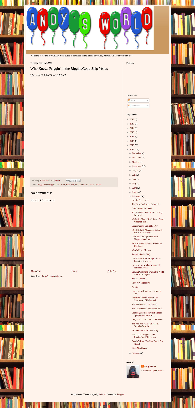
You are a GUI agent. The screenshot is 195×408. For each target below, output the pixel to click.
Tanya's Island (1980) (141, 254)
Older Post (112, 271)
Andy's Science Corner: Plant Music (147, 319)
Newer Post (36, 271)
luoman (102, 394)
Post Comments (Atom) (52, 276)
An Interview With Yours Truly (145, 330)
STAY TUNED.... (139, 278)
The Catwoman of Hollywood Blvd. (147, 309)
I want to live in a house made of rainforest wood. (146, 266)
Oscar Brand (60, 185)
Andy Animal (150, 366)
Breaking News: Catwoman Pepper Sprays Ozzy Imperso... (147, 314)
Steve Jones (89, 185)
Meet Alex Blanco (139, 348)
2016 (132, 132)
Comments (134, 106)
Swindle (98, 185)
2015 (132, 136)
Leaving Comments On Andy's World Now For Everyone (148, 273)
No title (135, 287)
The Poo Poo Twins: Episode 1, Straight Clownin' (145, 325)
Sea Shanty (79, 185)
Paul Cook (70, 185)
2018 (132, 124)
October (136, 162)
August (135, 170)
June (134, 179)
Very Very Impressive (141, 283)
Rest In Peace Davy (140, 200)
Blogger (120, 394)
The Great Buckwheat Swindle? (145, 204)
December (137, 153)
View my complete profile (152, 370)
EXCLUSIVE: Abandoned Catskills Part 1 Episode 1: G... (147, 231)
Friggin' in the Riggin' (46, 185)
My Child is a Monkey (141, 250)
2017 (132, 128)
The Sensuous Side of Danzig (144, 304)
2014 (132, 141)
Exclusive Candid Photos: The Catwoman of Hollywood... (145, 299)
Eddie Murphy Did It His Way (145, 226)
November (137, 157)
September (137, 166)
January (135, 353)
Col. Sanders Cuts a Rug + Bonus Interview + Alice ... (146, 259)
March (135, 192)
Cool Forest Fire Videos (142, 208)
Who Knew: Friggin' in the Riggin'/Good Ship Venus (144, 335)
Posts (131, 100)
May (134, 183)
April (134, 188)
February (136, 196)
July (134, 175)
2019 (132, 119)
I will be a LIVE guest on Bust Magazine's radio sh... (145, 238)
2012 (132, 149)
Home (74, 271)
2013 (132, 145)
